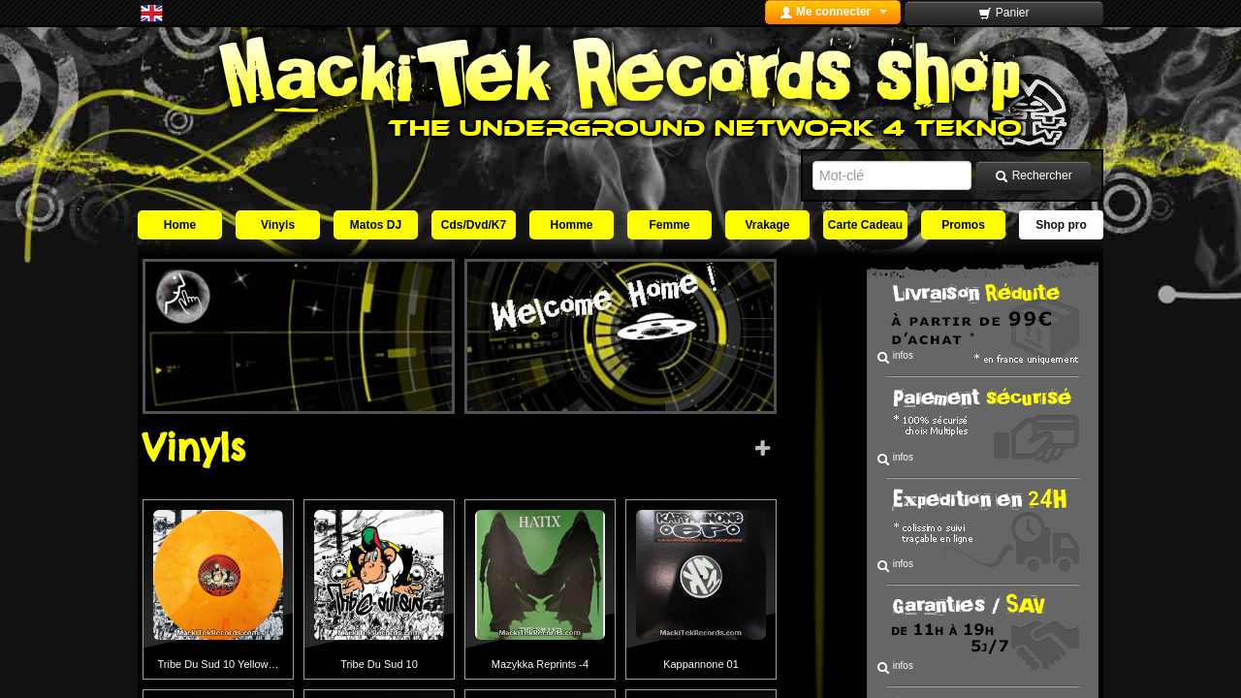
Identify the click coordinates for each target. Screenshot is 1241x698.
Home (180, 225)
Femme (669, 225)
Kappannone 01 (701, 664)
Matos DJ (375, 225)
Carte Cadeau (865, 225)
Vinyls (278, 225)
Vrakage (767, 225)
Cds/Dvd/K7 (473, 225)
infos (894, 357)
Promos (963, 225)
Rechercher (1033, 176)
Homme (571, 225)
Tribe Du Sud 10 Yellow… (218, 664)
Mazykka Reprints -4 (540, 664)
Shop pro (1061, 225)
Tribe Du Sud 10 (379, 664)
